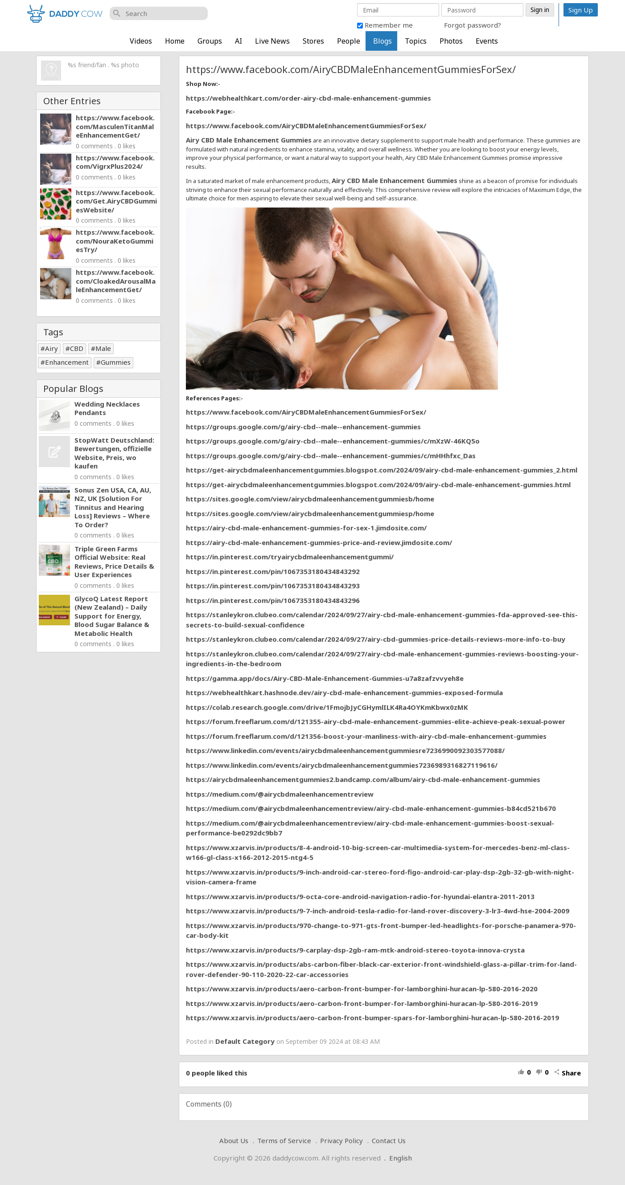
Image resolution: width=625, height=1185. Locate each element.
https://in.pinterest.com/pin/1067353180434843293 (273, 585)
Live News (272, 41)
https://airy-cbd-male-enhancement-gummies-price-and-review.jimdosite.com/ (319, 542)
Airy (51, 348)
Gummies (116, 362)
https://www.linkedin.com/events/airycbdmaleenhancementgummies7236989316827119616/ (342, 765)
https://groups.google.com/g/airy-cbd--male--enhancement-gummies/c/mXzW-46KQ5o (333, 440)
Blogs (382, 41)
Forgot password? (472, 24)
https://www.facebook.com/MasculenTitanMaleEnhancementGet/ (115, 126)
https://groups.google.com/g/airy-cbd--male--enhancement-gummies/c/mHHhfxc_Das (331, 455)
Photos (451, 41)
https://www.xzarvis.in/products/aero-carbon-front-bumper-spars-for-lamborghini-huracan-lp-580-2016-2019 (372, 1017)
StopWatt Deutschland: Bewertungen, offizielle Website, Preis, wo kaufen (114, 453)
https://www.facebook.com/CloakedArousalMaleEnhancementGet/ (116, 281)
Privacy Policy (341, 1140)
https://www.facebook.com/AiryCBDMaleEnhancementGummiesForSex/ (306, 125)
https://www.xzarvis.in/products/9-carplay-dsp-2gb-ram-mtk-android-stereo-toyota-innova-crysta (355, 949)
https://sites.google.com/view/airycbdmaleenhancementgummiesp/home (310, 513)
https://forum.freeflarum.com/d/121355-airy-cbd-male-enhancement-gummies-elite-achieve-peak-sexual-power (375, 721)
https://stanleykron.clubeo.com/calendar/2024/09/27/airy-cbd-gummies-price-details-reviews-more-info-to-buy (375, 639)
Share (567, 1072)
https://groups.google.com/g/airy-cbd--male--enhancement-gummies (303, 426)
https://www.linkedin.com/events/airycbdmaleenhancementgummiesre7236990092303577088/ (345, 750)
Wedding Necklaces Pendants (107, 408)
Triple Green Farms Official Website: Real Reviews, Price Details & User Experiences (114, 561)
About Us (233, 1140)
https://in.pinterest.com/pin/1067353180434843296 (273, 600)
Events (487, 41)
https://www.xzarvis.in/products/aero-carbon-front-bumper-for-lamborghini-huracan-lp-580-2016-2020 (362, 988)
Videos (141, 41)
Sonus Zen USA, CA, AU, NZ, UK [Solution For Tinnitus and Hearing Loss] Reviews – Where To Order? (112, 507)
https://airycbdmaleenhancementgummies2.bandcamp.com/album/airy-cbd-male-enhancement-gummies (363, 779)
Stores (313, 41)
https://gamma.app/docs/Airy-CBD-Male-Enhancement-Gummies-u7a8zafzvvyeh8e (325, 678)
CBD (76, 348)
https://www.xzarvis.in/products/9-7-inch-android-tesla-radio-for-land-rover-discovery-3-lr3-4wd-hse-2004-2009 (377, 910)
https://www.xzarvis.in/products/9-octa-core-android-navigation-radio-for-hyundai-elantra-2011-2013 (360, 896)
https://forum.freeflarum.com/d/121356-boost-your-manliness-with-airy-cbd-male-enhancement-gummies (366, 736)
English (400, 1157)
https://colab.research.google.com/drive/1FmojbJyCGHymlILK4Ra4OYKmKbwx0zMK (327, 707)
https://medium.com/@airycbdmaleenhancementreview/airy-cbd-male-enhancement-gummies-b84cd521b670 (371, 808)
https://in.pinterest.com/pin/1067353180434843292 (273, 571)
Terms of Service (284, 1140)
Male (103, 348)
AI (238, 41)
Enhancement (67, 362)
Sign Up (580, 9)
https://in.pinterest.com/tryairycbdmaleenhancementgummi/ (290, 556)
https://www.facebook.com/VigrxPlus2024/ (115, 162)
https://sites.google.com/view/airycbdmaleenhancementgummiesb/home (310, 498)
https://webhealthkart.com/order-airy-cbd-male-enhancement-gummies (308, 98)
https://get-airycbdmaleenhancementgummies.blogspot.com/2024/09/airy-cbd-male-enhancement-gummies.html (378, 484)
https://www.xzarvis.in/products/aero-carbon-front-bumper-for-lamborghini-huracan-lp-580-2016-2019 (362, 1003)
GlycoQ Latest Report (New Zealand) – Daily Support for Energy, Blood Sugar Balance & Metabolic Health (111, 616)
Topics (416, 41)
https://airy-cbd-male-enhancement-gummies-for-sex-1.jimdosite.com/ (306, 527)
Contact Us (389, 1140)
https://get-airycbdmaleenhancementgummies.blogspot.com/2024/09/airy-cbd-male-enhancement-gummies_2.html (381, 469)
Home (175, 41)
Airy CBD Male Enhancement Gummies (249, 139)
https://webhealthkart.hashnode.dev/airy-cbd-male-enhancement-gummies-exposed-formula (344, 692)
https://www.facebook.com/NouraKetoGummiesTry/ (115, 241)
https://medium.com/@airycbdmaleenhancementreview (280, 794)
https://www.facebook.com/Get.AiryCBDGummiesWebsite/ (116, 201)
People (348, 41)
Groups (209, 41)
